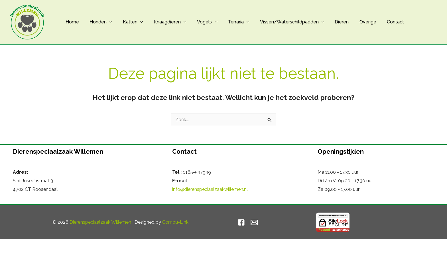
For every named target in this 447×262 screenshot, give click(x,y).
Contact (381, 22)
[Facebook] (241, 222)
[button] (107, 22)
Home (71, 22)
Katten (129, 22)
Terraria (230, 22)
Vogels (200, 22)
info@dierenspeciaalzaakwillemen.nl (210, 189)
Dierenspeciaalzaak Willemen (100, 222)
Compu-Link (175, 222)
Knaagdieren (164, 22)
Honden (98, 22)
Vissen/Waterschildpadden (282, 22)
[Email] (254, 222)
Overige (355, 22)
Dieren (331, 22)
